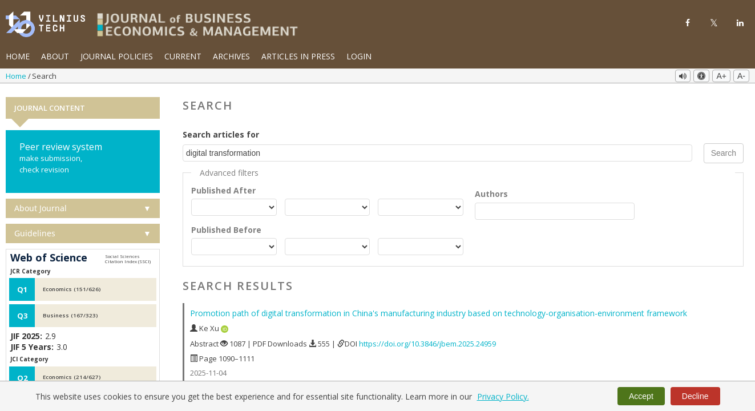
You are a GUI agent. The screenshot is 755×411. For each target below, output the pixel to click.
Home (18, 56)
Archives (231, 56)
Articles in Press (298, 56)
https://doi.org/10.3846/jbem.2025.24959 (427, 341)
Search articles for (221, 131)
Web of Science (48, 255)
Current (182, 56)
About (55, 56)
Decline (695, 396)
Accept (641, 396)
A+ (721, 75)
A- (741, 75)
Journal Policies (116, 56)
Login (359, 56)
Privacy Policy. (503, 396)
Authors (491, 191)
